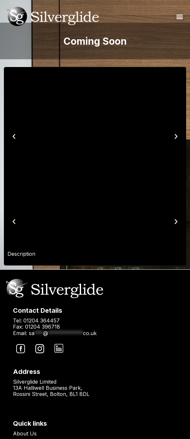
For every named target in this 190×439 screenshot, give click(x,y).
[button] (179, 16)
